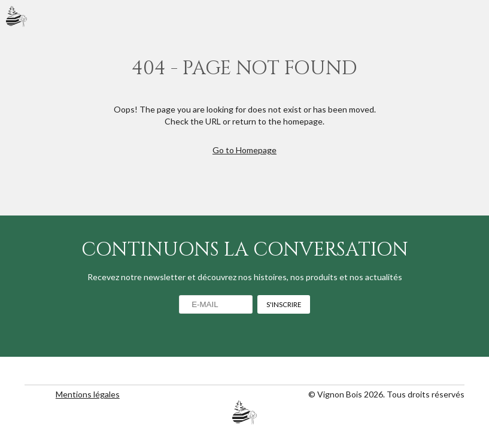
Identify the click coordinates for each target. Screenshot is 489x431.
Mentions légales (88, 394)
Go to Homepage (244, 150)
